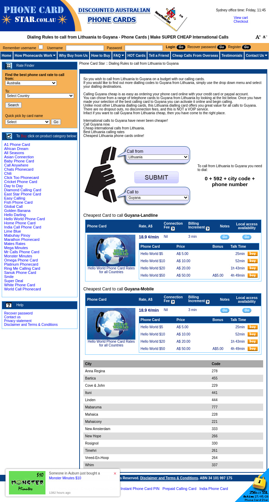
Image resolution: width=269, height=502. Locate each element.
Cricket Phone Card (20, 182)
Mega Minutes (16, 248)
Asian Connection (19, 157)
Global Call (13, 206)
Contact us (12, 317)
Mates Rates (14, 244)
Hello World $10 (153, 261)
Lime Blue (12, 231)
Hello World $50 (153, 275)
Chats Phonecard (18, 169)
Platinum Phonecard (21, 264)
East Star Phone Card (22, 194)
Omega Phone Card (21, 260)
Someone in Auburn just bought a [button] (74, 475)
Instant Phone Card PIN (140, 489)
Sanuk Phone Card (20, 272)
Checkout (241, 21)
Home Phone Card (19, 223)
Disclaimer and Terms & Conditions (31, 325)
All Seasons (14, 153)
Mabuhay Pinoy (17, 235)
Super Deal (13, 281)
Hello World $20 (153, 268)
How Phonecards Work (33, 55)
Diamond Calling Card (22, 190)
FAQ (117, 55)
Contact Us (255, 55)
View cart (241, 18)
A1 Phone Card (17, 144)
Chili (7, 173)
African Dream (16, 149)
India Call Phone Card (22, 227)
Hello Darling (15, 215)
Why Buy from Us (73, 55)
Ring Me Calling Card (22, 268)
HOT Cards (136, 55)
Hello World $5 (152, 254)
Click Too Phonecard (21, 177)
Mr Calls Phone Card (21, 252)
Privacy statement (17, 321)
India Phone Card (213, 489)
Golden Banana (17, 211)
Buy (24, 136)
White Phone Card (19, 285)
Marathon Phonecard (22, 239)
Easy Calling (14, 198)
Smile (9, 277)
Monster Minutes (18, 256)
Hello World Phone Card (24, 219)
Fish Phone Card (18, 202)
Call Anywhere (16, 165)
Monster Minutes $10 (65, 478)
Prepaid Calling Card (179, 489)
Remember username (19, 48)
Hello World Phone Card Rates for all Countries (111, 270)
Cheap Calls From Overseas (195, 55)
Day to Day (13, 186)
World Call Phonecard (22, 289)
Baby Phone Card (19, 161)
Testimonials (231, 55)
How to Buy (100, 55)
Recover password (18, 313)
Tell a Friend (159, 55)
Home (6, 55)
